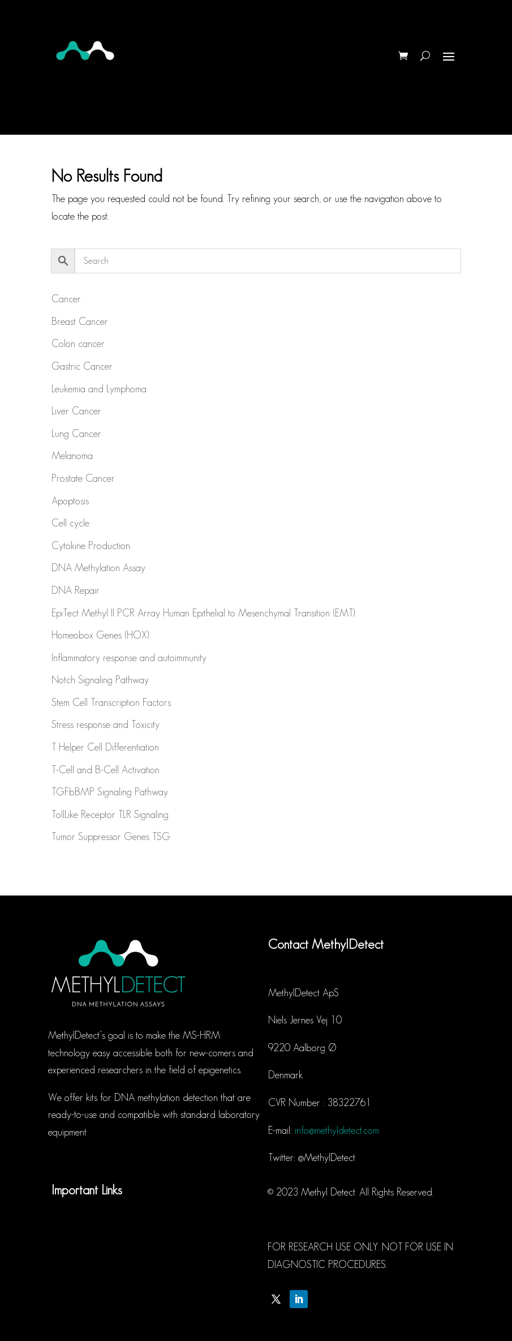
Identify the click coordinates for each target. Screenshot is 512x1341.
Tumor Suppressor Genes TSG (110, 836)
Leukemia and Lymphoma (99, 389)
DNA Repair (75, 590)
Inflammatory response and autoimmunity (128, 657)
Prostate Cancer (83, 478)
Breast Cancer (79, 321)
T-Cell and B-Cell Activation (105, 770)
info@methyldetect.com (337, 1130)
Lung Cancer (76, 433)
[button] (488, 15)
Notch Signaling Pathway (100, 680)
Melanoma (72, 455)
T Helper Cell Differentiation (105, 747)
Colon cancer (78, 343)
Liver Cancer (76, 411)
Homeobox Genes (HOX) (100, 635)
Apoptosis (70, 501)
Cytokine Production (90, 545)
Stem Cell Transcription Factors (111, 702)
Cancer (66, 299)
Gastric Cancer (82, 366)
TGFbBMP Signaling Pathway (109, 792)
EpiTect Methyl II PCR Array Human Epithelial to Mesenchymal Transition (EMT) (203, 613)
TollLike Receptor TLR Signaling (110, 814)
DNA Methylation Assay (98, 567)
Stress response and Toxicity (105, 724)
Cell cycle (70, 523)
